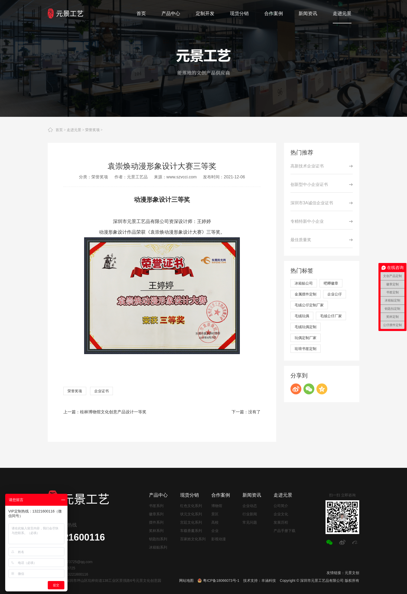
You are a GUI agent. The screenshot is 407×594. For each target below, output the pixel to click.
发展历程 (281, 522)
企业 (215, 531)
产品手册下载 (284, 531)
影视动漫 (218, 539)
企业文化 (281, 514)
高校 (215, 522)
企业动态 (249, 506)
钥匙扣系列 (158, 539)
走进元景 (74, 130)
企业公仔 (334, 294)
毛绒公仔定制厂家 (309, 305)
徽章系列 (156, 514)
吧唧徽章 (331, 283)
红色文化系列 (191, 506)
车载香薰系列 (191, 531)
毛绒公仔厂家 (331, 316)
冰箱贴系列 (158, 547)
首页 (59, 130)
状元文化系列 (191, 514)
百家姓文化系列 (193, 539)
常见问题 (249, 522)
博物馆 (216, 506)
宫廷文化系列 (191, 522)
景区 (215, 514)
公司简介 (281, 506)
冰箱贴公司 (304, 283)
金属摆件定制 (305, 294)
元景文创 (352, 573)
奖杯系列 (156, 531)
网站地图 (186, 580)
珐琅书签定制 (305, 349)
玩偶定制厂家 (305, 338)
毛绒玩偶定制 (305, 327)
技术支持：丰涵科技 (259, 580)
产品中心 (158, 495)
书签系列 (156, 506)
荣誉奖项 (92, 130)
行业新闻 (249, 514)
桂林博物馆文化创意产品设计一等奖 (113, 412)
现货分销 (189, 495)
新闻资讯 (251, 495)
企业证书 (101, 391)
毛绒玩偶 (302, 316)
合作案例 (220, 495)
